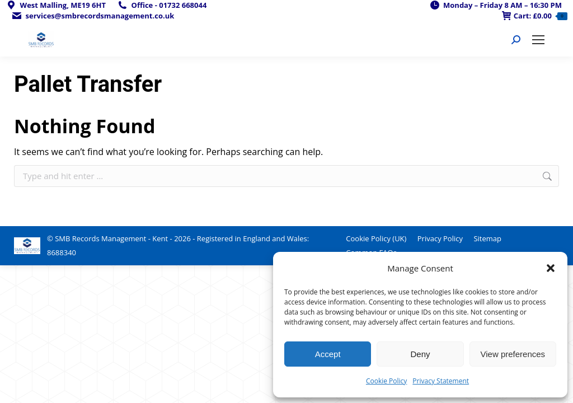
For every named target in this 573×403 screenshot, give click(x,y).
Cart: (534, 16)
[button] (550, 268)
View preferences (513, 354)
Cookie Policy (386, 381)
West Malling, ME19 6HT (56, 5)
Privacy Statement (440, 381)
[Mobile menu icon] (538, 39)
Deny (420, 354)
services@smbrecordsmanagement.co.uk (92, 16)
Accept (328, 354)
